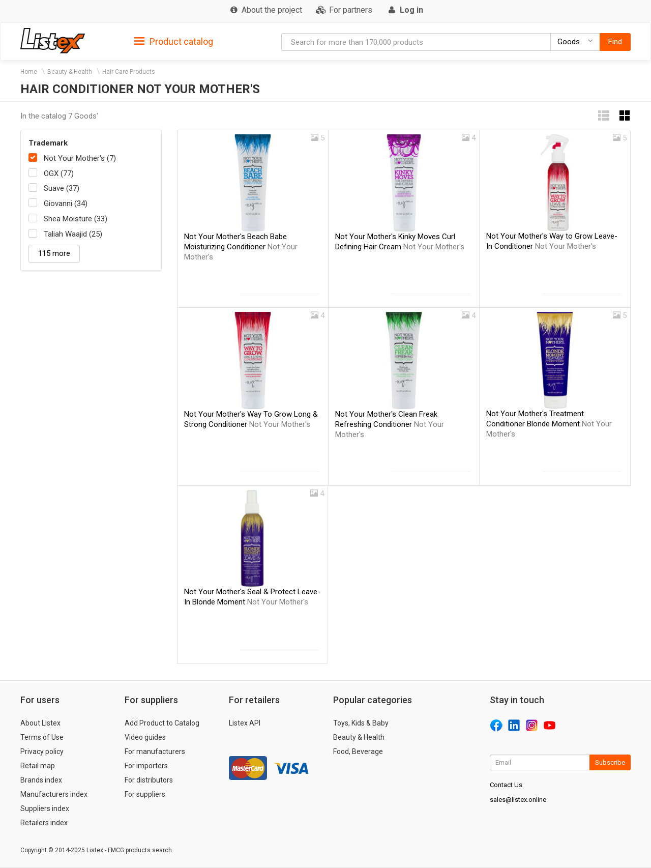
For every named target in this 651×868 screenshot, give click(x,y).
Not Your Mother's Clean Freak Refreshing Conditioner (389, 424)
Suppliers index (44, 808)
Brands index (41, 780)
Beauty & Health (69, 71)
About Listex (40, 723)
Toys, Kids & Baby (361, 723)
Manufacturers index (53, 794)
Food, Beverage (358, 751)
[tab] (173, 41)
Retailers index (44, 823)
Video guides (145, 737)
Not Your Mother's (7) (80, 158)
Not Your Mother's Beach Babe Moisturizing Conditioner (241, 247)
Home (28, 71)
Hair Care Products (128, 71)
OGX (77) (59, 173)
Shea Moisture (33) (75, 218)
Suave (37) (61, 188)
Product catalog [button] (173, 41)
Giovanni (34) (65, 203)
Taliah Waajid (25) (73, 234)
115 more (54, 253)
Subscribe (610, 762)
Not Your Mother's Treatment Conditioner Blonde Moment (549, 424)
